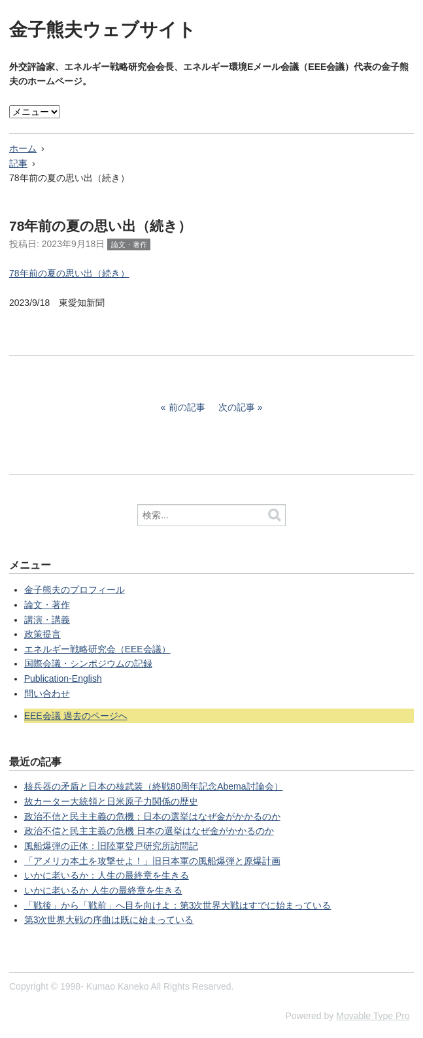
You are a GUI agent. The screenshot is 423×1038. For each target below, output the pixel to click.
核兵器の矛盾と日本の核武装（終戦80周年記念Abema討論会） (153, 786)
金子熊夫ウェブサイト (102, 30)
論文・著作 (129, 244)
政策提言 (42, 634)
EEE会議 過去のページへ (75, 716)
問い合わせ (47, 693)
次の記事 (236, 407)
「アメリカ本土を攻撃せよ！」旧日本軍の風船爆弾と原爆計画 (152, 861)
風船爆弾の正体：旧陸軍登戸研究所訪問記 (111, 846)
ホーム (23, 148)
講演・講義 (47, 619)
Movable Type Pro (373, 1016)
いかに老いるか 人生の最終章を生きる (103, 890)
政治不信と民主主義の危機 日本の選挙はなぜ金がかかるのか (149, 831)
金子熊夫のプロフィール (74, 589)
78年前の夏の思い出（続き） (69, 273)
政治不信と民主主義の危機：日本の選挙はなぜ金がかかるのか (152, 816)
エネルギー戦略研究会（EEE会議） (97, 649)
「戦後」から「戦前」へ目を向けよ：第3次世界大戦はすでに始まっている (177, 905)
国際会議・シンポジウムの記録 (88, 663)
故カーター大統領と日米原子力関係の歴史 (111, 801)
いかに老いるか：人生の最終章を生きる (106, 875)
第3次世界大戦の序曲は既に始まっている (109, 919)
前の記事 (187, 407)
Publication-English (63, 678)
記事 (18, 163)
